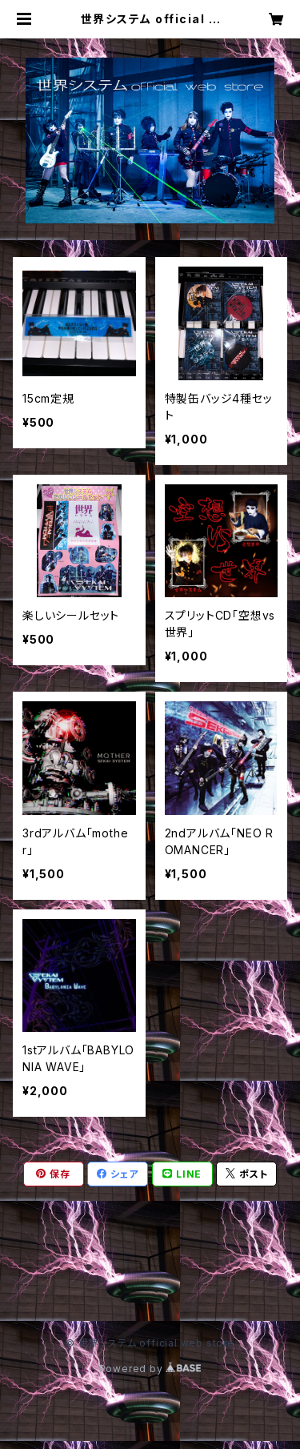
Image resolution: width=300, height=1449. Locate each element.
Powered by (150, 1369)
